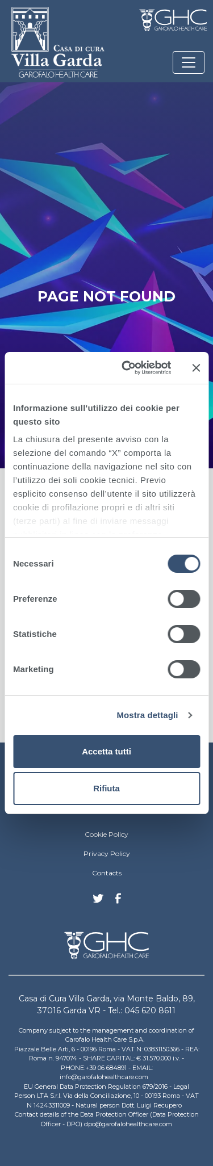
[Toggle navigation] (188, 62)
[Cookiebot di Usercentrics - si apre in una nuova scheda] (127, 367)
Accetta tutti (106, 751)
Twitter (98, 902)
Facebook (118, 901)
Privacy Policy (106, 853)
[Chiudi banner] (196, 368)
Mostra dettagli (147, 715)
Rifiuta (106, 788)
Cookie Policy (106, 834)
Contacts (107, 873)
